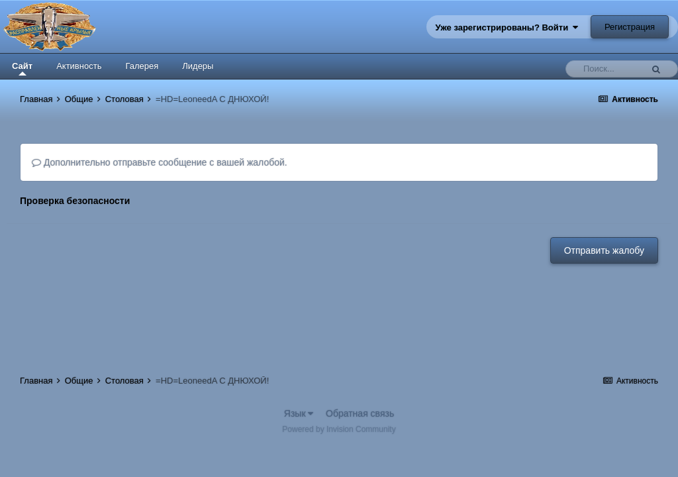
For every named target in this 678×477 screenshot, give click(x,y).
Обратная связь (360, 413)
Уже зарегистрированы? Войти (507, 27)
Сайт (22, 68)
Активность (78, 66)
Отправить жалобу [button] (604, 250)
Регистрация (630, 27)
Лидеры (197, 66)
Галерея (141, 66)
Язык (299, 413)
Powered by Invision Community (338, 429)
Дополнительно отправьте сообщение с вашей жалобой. (159, 162)
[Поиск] (607, 69)
